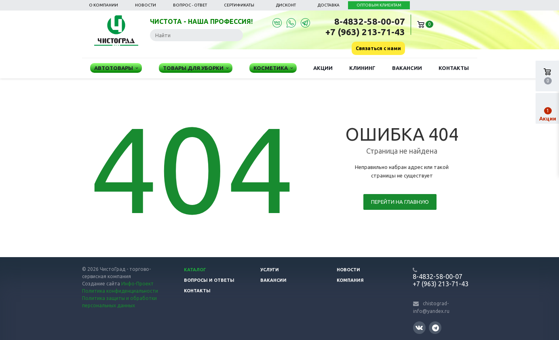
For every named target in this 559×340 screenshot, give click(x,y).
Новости (145, 5)
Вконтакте (419, 327)
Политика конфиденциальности (120, 291)
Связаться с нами (378, 48)
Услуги (269, 269)
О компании (103, 5)
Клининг (362, 68)
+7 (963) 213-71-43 (365, 32)
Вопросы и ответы (209, 280)
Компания (350, 280)
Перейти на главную (400, 202)
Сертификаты (239, 5)
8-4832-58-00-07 (369, 21)
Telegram (435, 327)
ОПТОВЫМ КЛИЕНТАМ (378, 5)
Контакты (454, 68)
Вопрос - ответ (190, 5)
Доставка (329, 5)
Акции (323, 68)
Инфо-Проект (137, 283)
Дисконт (286, 5)
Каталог (195, 269)
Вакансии (407, 68)
